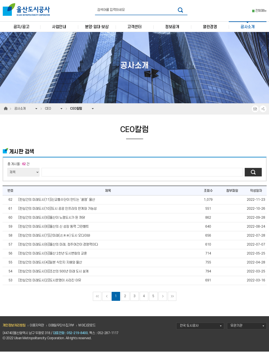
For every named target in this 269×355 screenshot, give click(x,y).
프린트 (255, 112)
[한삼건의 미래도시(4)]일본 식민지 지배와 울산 (50, 266)
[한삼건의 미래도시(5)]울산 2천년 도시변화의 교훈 (52, 257)
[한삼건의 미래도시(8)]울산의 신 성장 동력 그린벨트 (53, 230)
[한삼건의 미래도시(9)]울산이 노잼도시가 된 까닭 (51, 221)
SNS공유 (263, 112)
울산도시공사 (27, 9)
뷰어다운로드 (86, 329)
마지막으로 (172, 299)
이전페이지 (106, 299)
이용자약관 (37, 329)
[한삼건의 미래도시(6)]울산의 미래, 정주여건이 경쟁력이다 (58, 248)
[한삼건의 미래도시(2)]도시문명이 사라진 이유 (49, 284)
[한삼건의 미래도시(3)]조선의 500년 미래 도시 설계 (53, 275)
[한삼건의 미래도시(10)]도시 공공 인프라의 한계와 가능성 (57, 212)
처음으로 (97, 299)
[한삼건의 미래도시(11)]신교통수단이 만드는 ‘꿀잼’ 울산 (56, 203)
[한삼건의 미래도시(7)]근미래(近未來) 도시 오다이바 (54, 239)
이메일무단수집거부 (61, 329)
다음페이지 (162, 299)
